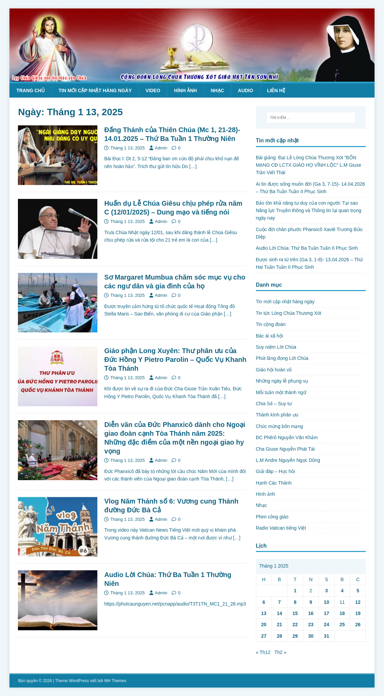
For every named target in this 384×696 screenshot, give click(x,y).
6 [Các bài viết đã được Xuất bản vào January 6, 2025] (263, 602)
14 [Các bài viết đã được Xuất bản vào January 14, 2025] (279, 613)
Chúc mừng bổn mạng (279, 426)
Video (153, 90)
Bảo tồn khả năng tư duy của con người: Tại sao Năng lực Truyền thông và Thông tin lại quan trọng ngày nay (308, 210)
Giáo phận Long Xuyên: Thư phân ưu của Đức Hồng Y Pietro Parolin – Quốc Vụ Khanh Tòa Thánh (175, 359)
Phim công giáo (272, 516)
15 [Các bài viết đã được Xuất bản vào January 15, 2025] (295, 613)
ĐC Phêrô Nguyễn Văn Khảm (287, 437)
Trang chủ (30, 90)
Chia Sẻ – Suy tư (274, 403)
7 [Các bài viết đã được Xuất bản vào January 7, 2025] (279, 602)
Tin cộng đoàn (271, 324)
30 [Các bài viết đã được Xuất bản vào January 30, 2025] (311, 636)
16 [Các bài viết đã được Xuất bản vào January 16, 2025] (311, 613)
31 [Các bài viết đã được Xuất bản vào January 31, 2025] (326, 636)
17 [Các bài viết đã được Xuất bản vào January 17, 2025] (326, 613)
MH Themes (115, 680)
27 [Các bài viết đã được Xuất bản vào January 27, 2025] (264, 636)
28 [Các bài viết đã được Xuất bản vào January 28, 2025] (279, 636)
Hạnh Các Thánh (274, 483)
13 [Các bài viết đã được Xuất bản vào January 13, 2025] (264, 613)
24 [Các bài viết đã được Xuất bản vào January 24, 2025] (326, 624)
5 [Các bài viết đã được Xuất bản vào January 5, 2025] (358, 590)
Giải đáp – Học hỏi (275, 471)
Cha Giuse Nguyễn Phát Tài (285, 449)
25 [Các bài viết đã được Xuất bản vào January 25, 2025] (342, 624)
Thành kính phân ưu (277, 414)
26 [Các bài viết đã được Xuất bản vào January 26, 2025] (358, 624)
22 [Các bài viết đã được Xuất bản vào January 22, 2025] (295, 624)
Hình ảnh (185, 90)
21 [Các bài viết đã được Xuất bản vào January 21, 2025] (279, 624)
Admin (161, 147)
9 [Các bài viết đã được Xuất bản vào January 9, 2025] (311, 602)
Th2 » (280, 652)
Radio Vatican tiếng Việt (281, 528)
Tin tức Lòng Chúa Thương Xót (288, 313)
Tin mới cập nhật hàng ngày (94, 90)
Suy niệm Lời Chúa (276, 347)
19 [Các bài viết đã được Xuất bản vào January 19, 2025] (358, 613)
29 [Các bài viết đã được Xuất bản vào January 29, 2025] (295, 636)
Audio (245, 90)
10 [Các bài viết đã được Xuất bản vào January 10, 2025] (326, 602)
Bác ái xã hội (269, 336)
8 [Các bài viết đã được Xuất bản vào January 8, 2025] (295, 602)
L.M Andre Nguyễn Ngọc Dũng (288, 460)
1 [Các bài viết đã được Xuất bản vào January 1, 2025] (295, 590)
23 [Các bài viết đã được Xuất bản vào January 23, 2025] (311, 624)
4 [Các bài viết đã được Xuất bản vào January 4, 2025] (342, 590)
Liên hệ (276, 90)
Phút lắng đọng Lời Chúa (282, 358)
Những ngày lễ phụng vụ (282, 381)
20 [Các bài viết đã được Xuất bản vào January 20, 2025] (264, 624)
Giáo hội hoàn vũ (274, 369)
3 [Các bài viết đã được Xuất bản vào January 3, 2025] (326, 590)
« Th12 (263, 652)
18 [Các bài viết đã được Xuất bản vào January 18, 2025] (342, 613)
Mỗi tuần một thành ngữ (281, 392)
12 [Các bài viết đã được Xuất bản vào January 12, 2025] (358, 602)
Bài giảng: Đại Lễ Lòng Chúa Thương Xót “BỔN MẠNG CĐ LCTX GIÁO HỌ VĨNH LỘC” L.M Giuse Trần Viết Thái (308, 165)
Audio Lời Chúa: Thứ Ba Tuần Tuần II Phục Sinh (307, 248)
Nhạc (217, 90)
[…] (193, 166)
